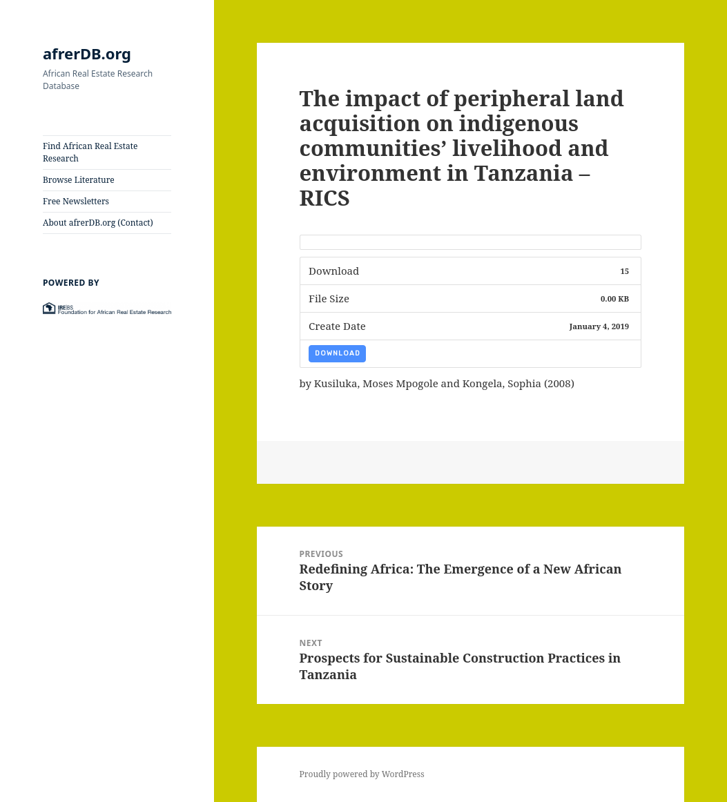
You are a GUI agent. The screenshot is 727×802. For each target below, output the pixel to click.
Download (337, 353)
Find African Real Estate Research (90, 152)
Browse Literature (79, 180)
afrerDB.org (87, 53)
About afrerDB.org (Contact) (98, 222)
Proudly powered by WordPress (362, 774)
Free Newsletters (76, 201)
